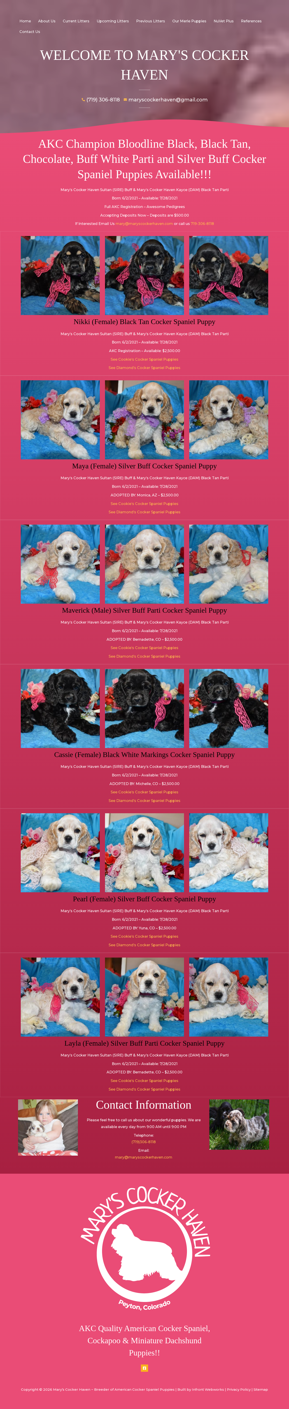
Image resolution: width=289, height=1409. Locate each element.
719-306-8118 (202, 224)
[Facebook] (144, 1368)
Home (25, 21)
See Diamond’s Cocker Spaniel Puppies (144, 368)
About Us (47, 21)
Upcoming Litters (113, 21)
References (251, 21)
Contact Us (29, 32)
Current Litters (76, 21)
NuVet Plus (224, 21)
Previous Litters (150, 21)
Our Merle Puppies (189, 21)
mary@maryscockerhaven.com (144, 224)
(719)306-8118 (143, 1142)
